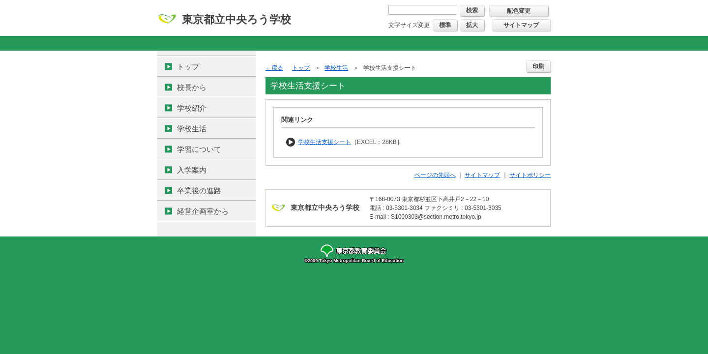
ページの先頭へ (435, 175)
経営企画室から (203, 211)
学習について (199, 149)
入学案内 (191, 170)
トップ (188, 66)
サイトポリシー (530, 175)
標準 (445, 25)
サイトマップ (521, 25)
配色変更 (519, 10)
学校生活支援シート (324, 142)
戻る (277, 67)
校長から (191, 87)
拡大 (472, 25)
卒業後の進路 (199, 190)
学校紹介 (191, 108)
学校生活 (191, 128)
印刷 (538, 66)
